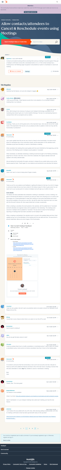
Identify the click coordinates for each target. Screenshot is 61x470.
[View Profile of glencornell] (9, 135)
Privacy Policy (6, 464)
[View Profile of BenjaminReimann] (10, 390)
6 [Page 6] (32, 428)
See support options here (30, 12)
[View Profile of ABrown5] (8, 89)
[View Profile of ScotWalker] (9, 122)
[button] (57, 59)
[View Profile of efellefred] (8, 409)
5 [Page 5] (29, 428)
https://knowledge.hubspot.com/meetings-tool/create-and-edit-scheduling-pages (37, 396)
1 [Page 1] (23, 428)
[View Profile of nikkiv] (7, 335)
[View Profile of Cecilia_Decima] (9, 98)
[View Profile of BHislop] (8, 317)
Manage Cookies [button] (30, 468)
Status (45, 464)
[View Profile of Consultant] (8, 306)
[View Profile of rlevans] (8, 109)
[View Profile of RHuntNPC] (8, 170)
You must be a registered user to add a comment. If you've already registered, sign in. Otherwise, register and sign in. (28, 436)
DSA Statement (54, 464)
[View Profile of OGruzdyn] (8, 344)
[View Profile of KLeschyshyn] (9, 326)
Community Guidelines (35, 464)
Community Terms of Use (20, 464)
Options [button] (7, 54)
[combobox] (45, 42)
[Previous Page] (21, 428)
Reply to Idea (6, 440)
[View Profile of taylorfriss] (8, 58)
